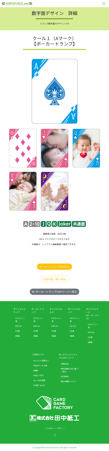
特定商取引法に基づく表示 (69, 370)
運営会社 (65, 363)
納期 (36, 370)
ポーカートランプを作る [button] (54, 266)
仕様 (17, 330)
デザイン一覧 (20, 319)
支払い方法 (38, 375)
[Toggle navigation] (103, 3)
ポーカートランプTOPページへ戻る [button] (54, 292)
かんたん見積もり (41, 360)
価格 (17, 335)
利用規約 (65, 376)
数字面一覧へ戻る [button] (54, 279)
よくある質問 (39, 380)
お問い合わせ (39, 385)
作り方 (18, 326)
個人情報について (68, 381)
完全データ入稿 (40, 365)
